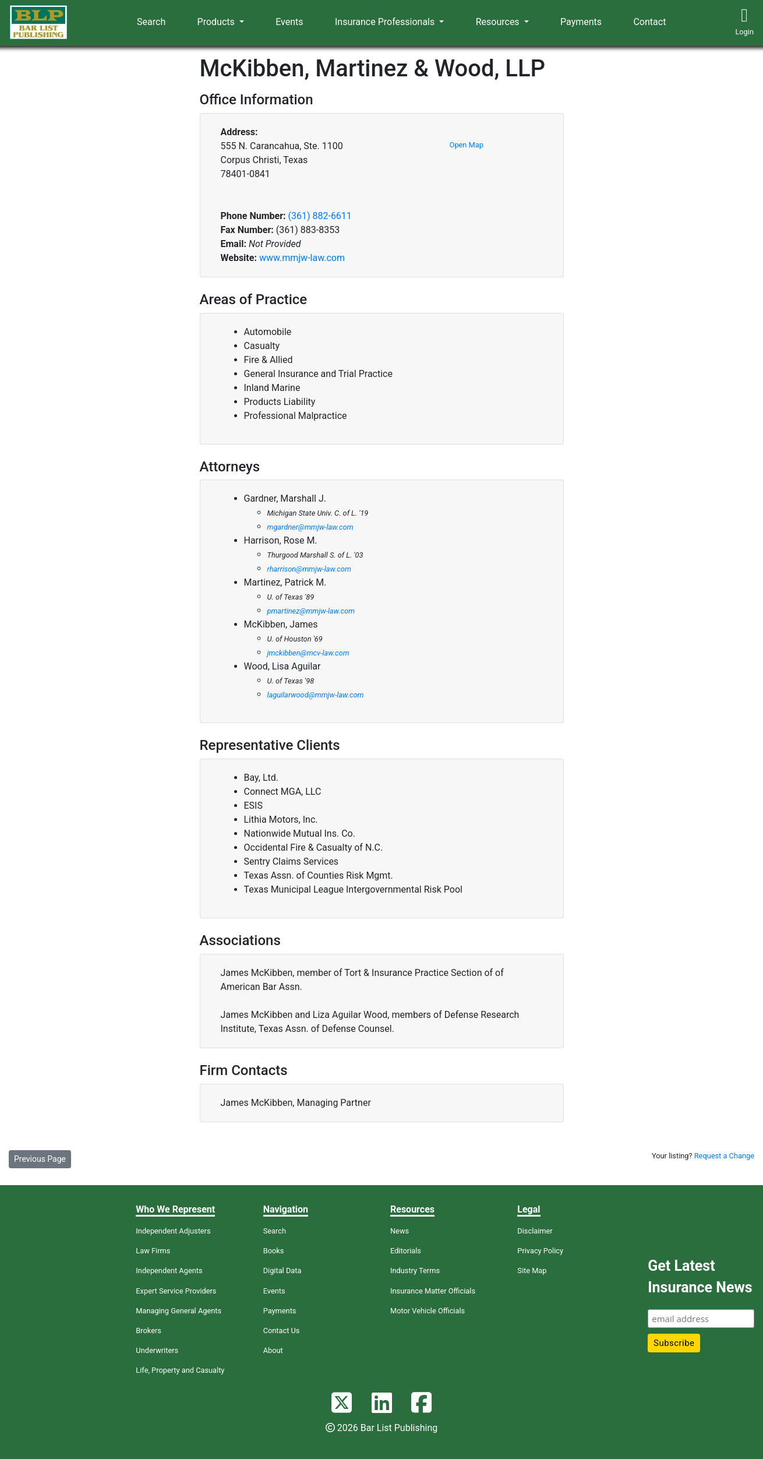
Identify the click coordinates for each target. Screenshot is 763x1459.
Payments (581, 21)
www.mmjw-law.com (302, 257)
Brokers (148, 1330)
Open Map (466, 144)
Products (217, 21)
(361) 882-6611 (319, 215)
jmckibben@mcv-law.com (308, 653)
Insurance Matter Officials (432, 1291)
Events (289, 21)
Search (151, 21)
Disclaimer (534, 1231)
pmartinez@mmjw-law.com (311, 611)
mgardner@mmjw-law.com (310, 527)
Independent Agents (169, 1270)
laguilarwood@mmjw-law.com (315, 694)
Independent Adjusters (173, 1231)
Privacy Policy (540, 1250)
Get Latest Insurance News (700, 1276)
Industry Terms (415, 1270)
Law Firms (153, 1250)
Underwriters (157, 1350)
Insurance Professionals (386, 21)
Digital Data (282, 1270)
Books (273, 1250)
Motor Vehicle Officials (427, 1310)
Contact (649, 21)
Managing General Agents (178, 1310)
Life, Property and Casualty (180, 1370)
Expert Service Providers (176, 1291)
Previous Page (40, 1159)
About (273, 1350)
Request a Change (724, 1155)
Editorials (405, 1250)
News (399, 1231)
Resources (499, 21)
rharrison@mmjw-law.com (309, 569)
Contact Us (281, 1330)
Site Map (531, 1270)
